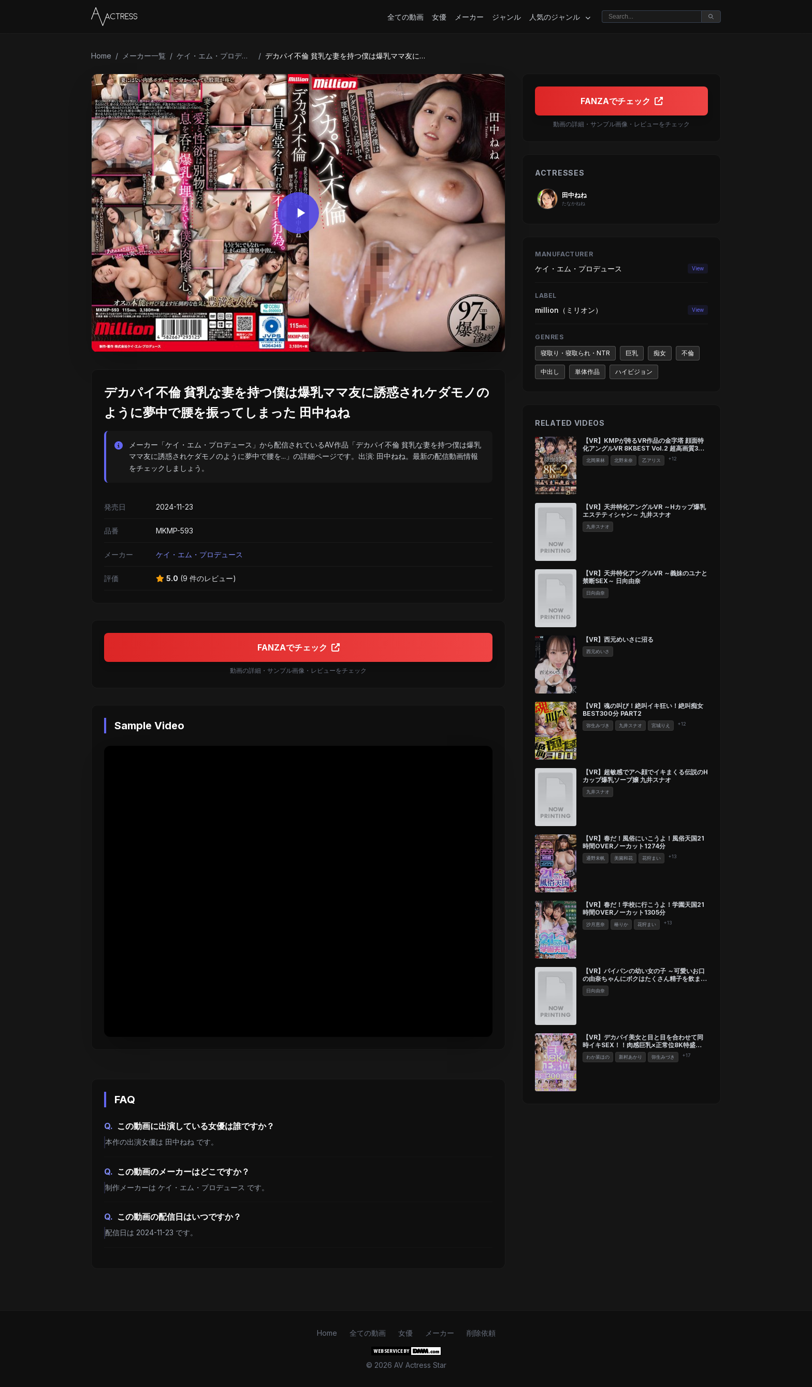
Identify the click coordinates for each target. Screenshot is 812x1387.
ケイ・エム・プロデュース (215, 55)
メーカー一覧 (144, 55)
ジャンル (506, 16)
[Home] (114, 16)
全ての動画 (405, 16)
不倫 (688, 353)
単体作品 (587, 371)
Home (101, 55)
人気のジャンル (559, 17)
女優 (439, 16)
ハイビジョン (634, 371)
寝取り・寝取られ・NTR (575, 353)
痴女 (660, 353)
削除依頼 (481, 1332)
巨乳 (632, 353)
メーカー (469, 16)
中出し (550, 371)
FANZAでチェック (298, 647)
